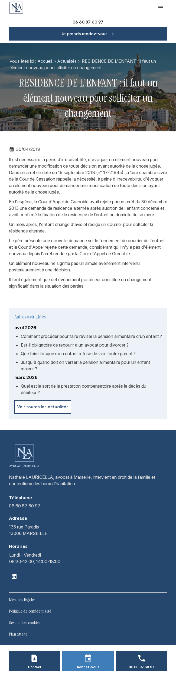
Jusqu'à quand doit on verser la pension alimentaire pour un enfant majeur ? (85, 365)
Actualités (67, 61)
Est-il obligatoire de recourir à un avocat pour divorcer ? (75, 345)
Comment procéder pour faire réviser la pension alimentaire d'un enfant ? (91, 336)
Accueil (44, 61)
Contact (34, 667)
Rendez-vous (88, 667)
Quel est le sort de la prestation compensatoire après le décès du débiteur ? (83, 389)
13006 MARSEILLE (28, 530)
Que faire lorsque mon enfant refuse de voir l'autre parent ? (78, 353)
